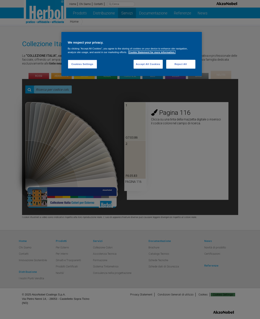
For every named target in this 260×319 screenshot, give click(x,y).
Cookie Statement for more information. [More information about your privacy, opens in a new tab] (152, 52)
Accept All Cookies (148, 64)
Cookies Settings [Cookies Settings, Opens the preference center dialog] (82, 64)
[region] (131, 54)
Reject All (180, 64)
